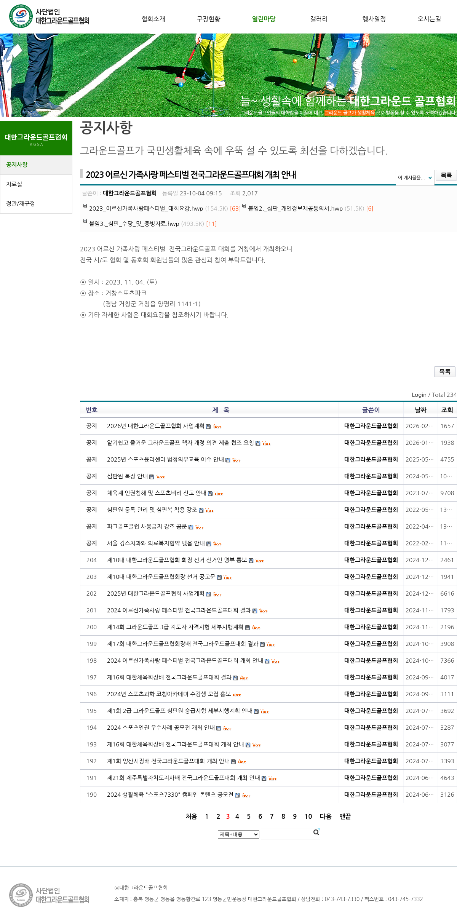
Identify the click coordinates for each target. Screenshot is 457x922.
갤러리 (319, 19)
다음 (326, 816)
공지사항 (16, 165)
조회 (447, 410)
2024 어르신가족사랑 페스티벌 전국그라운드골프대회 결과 (179, 610)
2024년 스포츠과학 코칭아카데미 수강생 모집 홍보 (169, 694)
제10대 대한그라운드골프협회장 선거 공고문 (161, 577)
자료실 (14, 184)
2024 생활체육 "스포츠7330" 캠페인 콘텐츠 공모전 (170, 794)
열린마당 (263, 19)
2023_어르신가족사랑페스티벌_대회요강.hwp (146, 208)
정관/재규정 (20, 203)
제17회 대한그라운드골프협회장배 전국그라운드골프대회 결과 (182, 644)
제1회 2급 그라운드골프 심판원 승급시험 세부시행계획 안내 (179, 711)
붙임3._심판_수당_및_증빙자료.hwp (134, 224)
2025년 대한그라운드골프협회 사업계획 (156, 593)
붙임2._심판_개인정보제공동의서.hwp (295, 208)
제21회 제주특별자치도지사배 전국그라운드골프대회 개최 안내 (183, 778)
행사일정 (374, 19)
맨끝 (345, 816)
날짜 (421, 410)
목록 (446, 175)
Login (419, 395)
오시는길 (429, 19)
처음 (191, 816)
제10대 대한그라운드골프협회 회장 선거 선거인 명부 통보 (177, 560)
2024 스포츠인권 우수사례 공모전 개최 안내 (161, 727)
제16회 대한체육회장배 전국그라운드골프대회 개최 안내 (175, 744)
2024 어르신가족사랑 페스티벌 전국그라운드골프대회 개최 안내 (185, 660)
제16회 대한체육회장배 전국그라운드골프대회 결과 (169, 677)
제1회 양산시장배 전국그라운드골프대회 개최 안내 (168, 761)
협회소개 (153, 19)
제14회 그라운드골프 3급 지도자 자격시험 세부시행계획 (175, 627)
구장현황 (208, 19)
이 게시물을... (411, 178)
